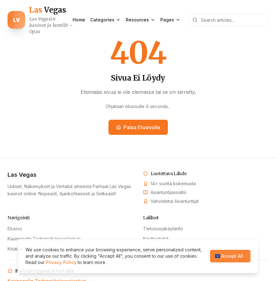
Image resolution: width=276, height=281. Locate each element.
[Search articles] (228, 20)
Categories (105, 19)
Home (79, 19)
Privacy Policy (61, 262)
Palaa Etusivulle (138, 127)
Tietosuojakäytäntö (163, 228)
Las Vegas (22, 174)
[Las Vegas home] (40, 20)
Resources (140, 19)
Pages (170, 19)
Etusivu (15, 228)
